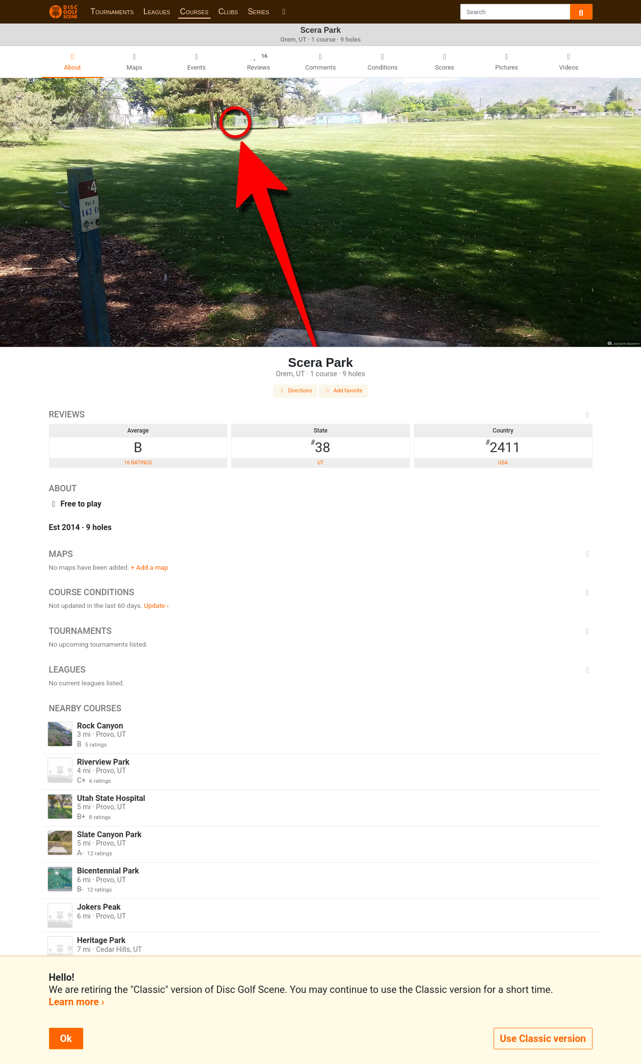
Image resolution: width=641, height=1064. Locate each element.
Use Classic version (543, 1038)
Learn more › (76, 1002)
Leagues (156, 11)
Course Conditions (321, 592)
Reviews (321, 414)
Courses (194, 11)
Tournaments (112, 11)
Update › (156, 605)
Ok (66, 1038)
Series (258, 11)
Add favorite (343, 390)
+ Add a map (149, 567)
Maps (321, 554)
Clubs (228, 11)
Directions (295, 390)
